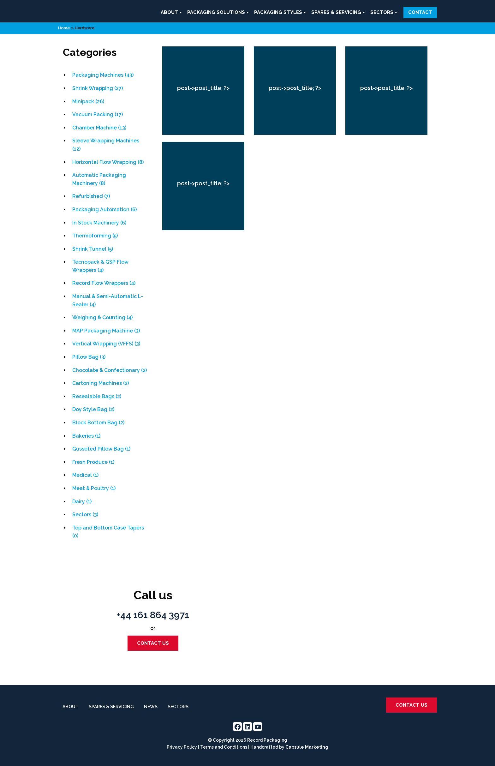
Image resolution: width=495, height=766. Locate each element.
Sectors (384, 13)
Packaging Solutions (218, 13)
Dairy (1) (82, 502)
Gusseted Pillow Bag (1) (101, 449)
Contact (420, 12)
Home (64, 28)
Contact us (153, 643)
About (172, 13)
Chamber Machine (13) (99, 128)
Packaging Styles (280, 13)
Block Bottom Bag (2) (98, 423)
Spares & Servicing (338, 13)
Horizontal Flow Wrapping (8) (108, 162)
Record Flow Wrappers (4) (103, 283)
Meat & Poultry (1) (94, 488)
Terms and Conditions (223, 747)
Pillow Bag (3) (88, 357)
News (151, 706)
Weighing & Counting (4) (102, 317)
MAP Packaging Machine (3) (106, 331)
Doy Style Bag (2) (93, 409)
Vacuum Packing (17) (97, 114)
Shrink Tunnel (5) (92, 249)
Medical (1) (85, 475)
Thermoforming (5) (95, 236)
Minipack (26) (88, 102)
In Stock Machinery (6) (99, 223)
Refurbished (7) (91, 196)
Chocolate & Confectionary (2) (109, 370)
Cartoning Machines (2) (100, 383)
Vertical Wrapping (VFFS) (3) (106, 344)
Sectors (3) (85, 515)
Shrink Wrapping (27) (97, 88)
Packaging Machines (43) (103, 75)
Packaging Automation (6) (104, 209)
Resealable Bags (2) (96, 396)
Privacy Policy (182, 747)
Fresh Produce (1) (93, 462)
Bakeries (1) (86, 436)
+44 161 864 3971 (153, 614)
